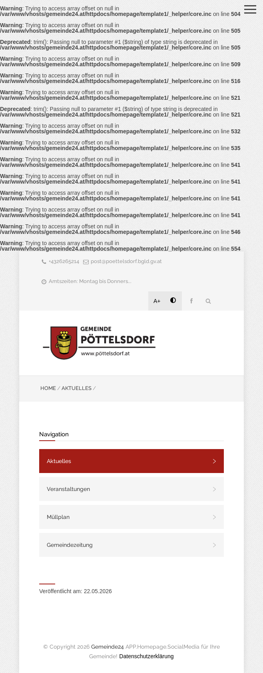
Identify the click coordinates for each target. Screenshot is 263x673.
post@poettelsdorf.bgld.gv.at (126, 261)
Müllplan (58, 517)
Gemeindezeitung (70, 545)
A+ (157, 301)
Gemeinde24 (107, 646)
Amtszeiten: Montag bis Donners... (90, 281)
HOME (48, 388)
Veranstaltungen (68, 489)
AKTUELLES (77, 388)
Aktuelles (59, 461)
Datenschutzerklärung (146, 656)
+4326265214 (64, 261)
